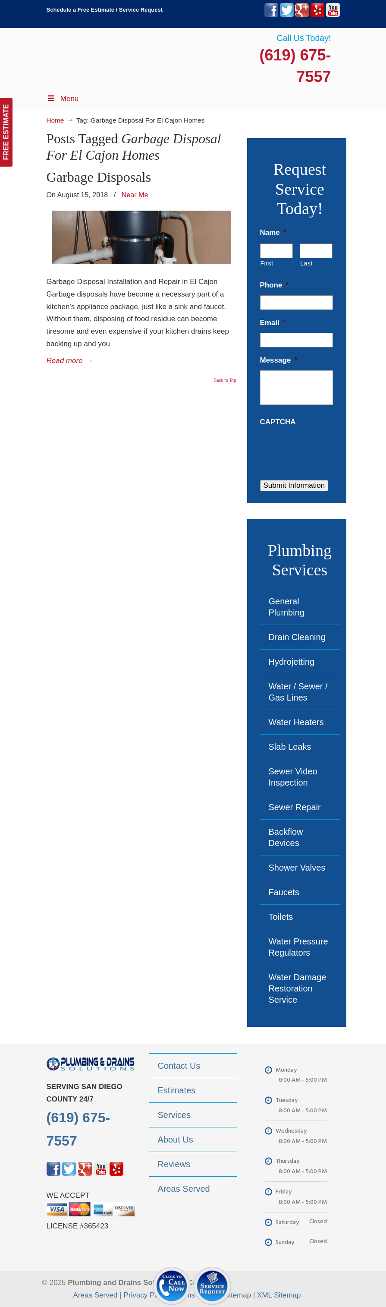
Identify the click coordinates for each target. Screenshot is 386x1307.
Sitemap (237, 1295)
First (266, 263)
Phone (274, 285)
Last (306, 263)
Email (273, 323)
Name (273, 232)
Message (278, 360)
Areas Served (95, 1295)
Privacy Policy (146, 1295)
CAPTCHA (278, 422)
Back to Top (224, 381)
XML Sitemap (279, 1295)
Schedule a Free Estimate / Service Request (105, 9)
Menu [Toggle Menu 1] (63, 99)
